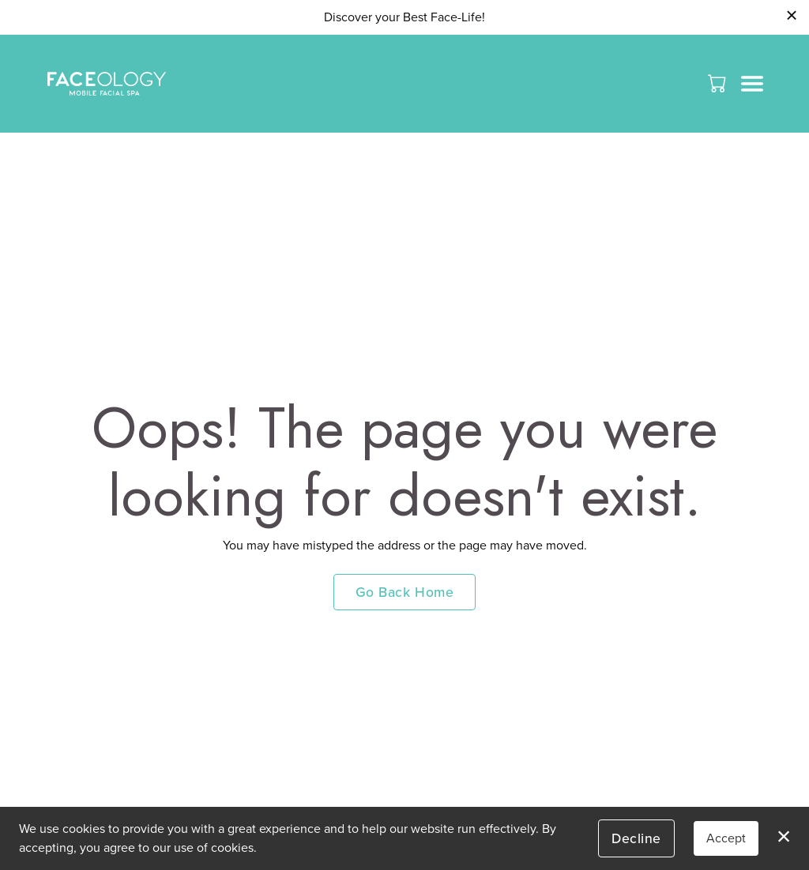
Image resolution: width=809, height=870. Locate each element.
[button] (718, 82)
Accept (726, 838)
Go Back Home (404, 592)
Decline (636, 838)
